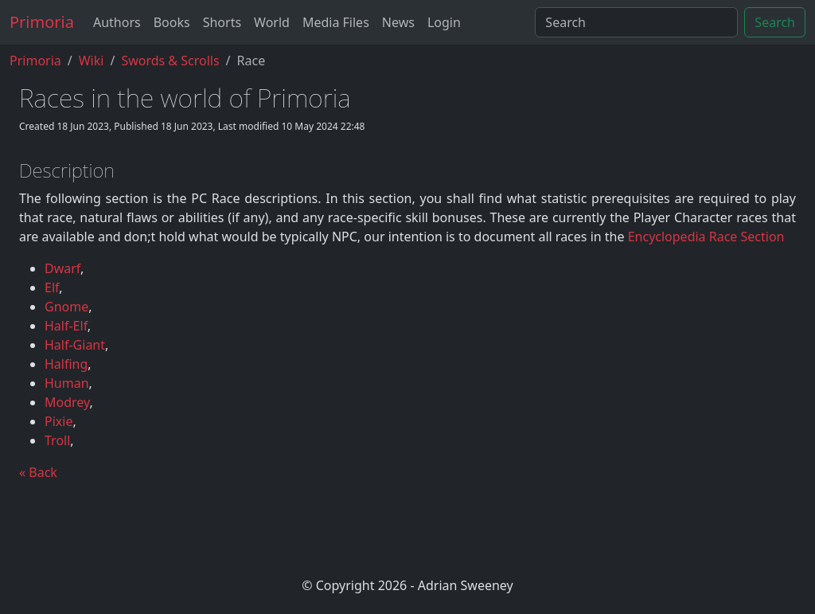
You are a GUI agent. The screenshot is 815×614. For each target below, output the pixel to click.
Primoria (42, 22)
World (272, 22)
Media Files (335, 22)
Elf (52, 287)
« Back (38, 472)
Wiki (91, 60)
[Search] (636, 22)
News (398, 22)
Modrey (67, 402)
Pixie (58, 421)
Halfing (66, 364)
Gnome (66, 306)
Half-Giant (75, 345)
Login (444, 22)
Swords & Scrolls (170, 60)
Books (172, 22)
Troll (57, 440)
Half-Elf (66, 325)
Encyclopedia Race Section (706, 236)
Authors (117, 22)
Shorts (222, 22)
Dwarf (62, 268)
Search (775, 22)
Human (67, 383)
